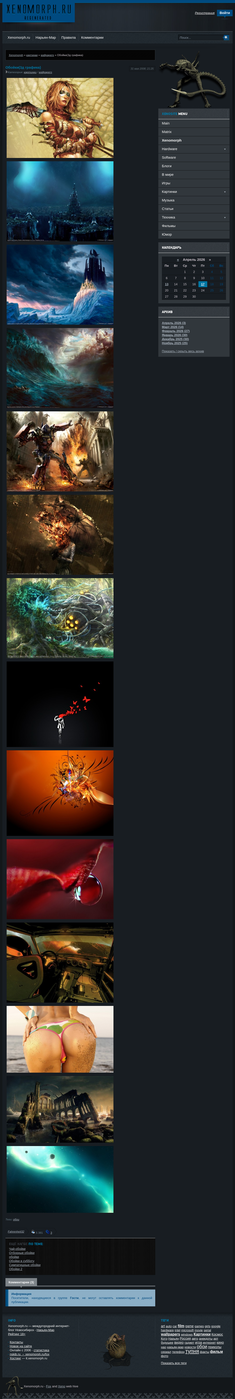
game (189, 1326)
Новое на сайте (21, 1346)
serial (207, 1330)
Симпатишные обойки (25, 1265)
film (181, 1326)
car (175, 1326)
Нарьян (173, 1338)
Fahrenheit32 (16, 1231)
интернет (209, 1342)
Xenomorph (16, 55)
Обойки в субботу (21, 1261)
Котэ (164, 1338)
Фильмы (168, 226)
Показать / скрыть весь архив (183, 351)
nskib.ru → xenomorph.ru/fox (29, 1354)
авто (195, 1338)
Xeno (61, 1386)
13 (166, 284)
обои (16, 1219)
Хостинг (15, 1358)
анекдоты (205, 1338)
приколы (214, 1347)
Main (165, 123)
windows (187, 1334)
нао (163, 1347)
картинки (32, 55)
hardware (167, 1330)
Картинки (202, 1334)
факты (204, 1352)
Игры (166, 183)
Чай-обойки (17, 1249)
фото (164, 1356)
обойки (14, 1257)
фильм (216, 1352)
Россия (185, 1338)
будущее (167, 1342)
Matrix (167, 132)
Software (169, 157)
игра (198, 1342)
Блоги (167, 166)
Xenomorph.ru (19, 37)
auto (169, 1326)
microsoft (187, 1330)
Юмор (167, 234)
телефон (178, 1352)
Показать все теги (174, 1363)
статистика (41, 1350)
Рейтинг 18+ (16, 1334)
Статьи (167, 209)
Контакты (16, 1342)
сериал (166, 1352)
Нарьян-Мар (46, 37)
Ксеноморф (38, 11)
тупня (192, 1351)
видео (179, 1342)
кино (220, 1342)
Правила (68, 37)
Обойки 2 (15, 1269)
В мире (168, 174)
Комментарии (92, 37)
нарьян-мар (175, 1347)
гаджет (189, 1342)
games (199, 1326)
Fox (48, 1386)
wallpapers (47, 55)
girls (207, 1326)
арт (215, 1338)
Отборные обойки (21, 1253)
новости (190, 1347)
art (163, 1326)
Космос (217, 1334)
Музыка (168, 200)
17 (202, 284)
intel (177, 1330)
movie (199, 1330)
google (216, 1326)
